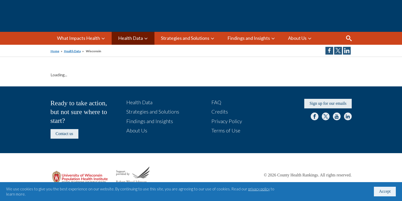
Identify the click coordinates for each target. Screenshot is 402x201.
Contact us (64, 133)
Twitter (326, 116)
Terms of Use (225, 130)
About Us (297, 38)
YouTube (337, 116)
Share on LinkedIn (347, 51)
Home (55, 51)
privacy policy (259, 189)
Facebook (314, 116)
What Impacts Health (78, 38)
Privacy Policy (226, 121)
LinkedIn (348, 116)
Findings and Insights (248, 38)
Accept (385, 191)
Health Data (130, 38)
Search (349, 38)
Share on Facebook (329, 51)
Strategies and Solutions (185, 38)
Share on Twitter (338, 51)
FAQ (216, 102)
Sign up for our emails (327, 103)
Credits (219, 111)
